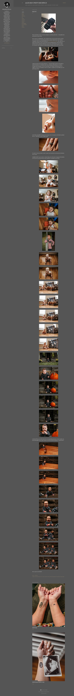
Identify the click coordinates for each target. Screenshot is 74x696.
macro (23, 18)
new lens (23, 19)
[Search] (64, 3)
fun (22, 17)
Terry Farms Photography (52, 41)
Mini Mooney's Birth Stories (38, 5)
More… (57, 5)
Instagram (49, 5)
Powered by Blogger (43, 689)
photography (24, 23)
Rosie (23, 25)
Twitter (53, 5)
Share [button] (23, 9)
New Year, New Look (38, 682)
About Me (30, 5)
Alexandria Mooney (6, 9)
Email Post (36, 575)
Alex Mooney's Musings (36, 3)
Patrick (23, 22)
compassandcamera (46, 691)
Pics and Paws (24, 24)
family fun (39, 576)
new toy (48, 576)
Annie (23, 13)
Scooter (23, 27)
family (23, 14)
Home (26, 5)
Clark (45, 5)
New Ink (34, 628)
